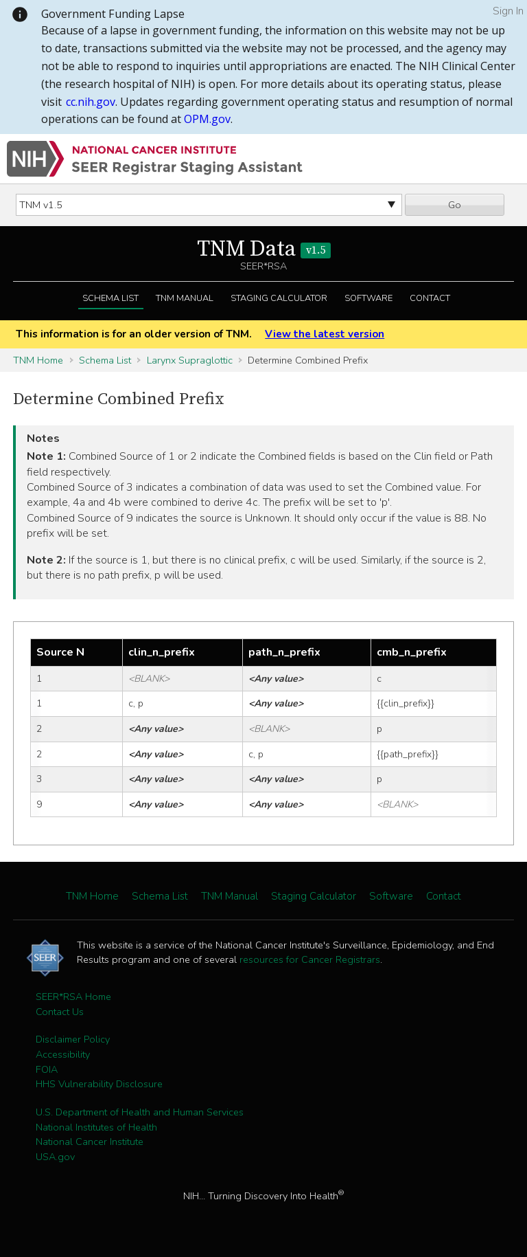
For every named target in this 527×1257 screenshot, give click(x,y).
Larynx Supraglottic (190, 360)
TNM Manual (184, 298)
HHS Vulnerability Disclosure (99, 1084)
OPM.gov (207, 118)
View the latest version (324, 334)
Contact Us (60, 1012)
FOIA (47, 1069)
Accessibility (63, 1054)
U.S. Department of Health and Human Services (140, 1112)
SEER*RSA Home (73, 996)
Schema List (110, 298)
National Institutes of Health (96, 1127)
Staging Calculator (279, 298)
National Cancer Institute (89, 1141)
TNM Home (38, 360)
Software (368, 298)
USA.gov (55, 1157)
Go (454, 205)
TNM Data (264, 249)
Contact (430, 298)
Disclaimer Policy (73, 1039)
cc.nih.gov (90, 101)
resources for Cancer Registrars (309, 959)
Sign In (508, 11)
